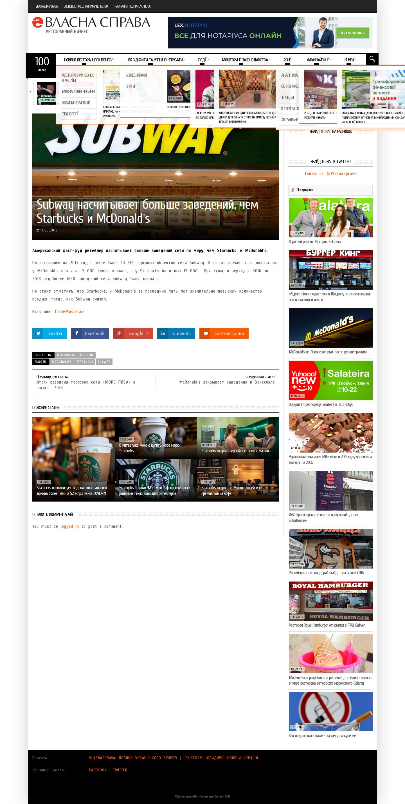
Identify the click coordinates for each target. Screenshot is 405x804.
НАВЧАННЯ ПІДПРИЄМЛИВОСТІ (133, 6)
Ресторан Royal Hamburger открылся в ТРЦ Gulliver (327, 625)
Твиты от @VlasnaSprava (330, 173)
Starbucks (84, 362)
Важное (67, 71)
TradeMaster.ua (69, 311)
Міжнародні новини (75, 355)
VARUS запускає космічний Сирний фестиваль (279, 91)
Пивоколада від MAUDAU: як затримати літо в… (348, 91)
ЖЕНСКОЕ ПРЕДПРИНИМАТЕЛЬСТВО (86, 6)
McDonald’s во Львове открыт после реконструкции (327, 352)
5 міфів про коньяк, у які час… (81, 89)
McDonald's (62, 362)
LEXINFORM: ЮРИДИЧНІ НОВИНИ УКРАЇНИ (221, 758)
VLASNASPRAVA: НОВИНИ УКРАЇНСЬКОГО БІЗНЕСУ (133, 758)
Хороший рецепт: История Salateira (315, 241)
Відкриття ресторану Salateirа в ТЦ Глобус (321, 404)
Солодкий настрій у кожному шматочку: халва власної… (215, 91)
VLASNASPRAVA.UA (47, 6)
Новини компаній (79, 84)
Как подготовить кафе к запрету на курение (322, 735)
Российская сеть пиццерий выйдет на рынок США (326, 572)
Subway (104, 362)
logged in (70, 526)
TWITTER (120, 770)
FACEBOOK (98, 770)
